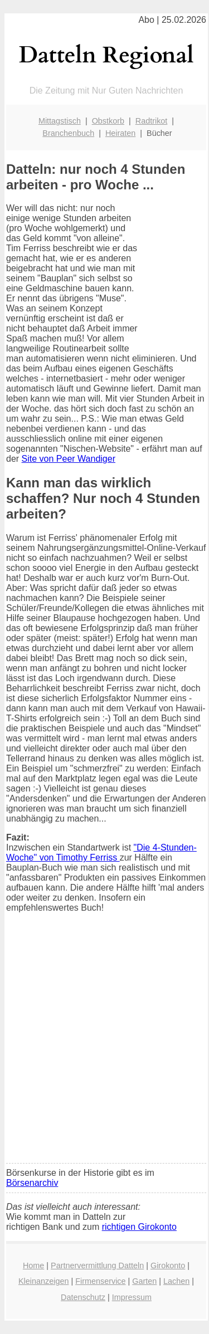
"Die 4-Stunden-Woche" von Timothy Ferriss (101, 852)
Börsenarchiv (32, 1183)
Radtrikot (151, 120)
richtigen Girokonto (139, 1227)
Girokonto (167, 1265)
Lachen (176, 1281)
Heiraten (120, 133)
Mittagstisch (59, 120)
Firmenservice (100, 1281)
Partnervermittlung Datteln (97, 1265)
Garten (144, 1281)
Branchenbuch (68, 133)
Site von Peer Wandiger (68, 458)
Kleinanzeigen (43, 1281)
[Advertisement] (104, 1045)
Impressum (132, 1297)
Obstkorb (108, 120)
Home (33, 1265)
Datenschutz (83, 1297)
